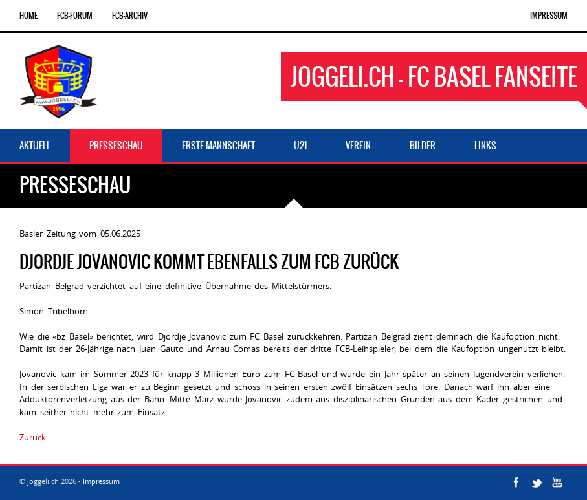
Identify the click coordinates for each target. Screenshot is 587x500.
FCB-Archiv (130, 15)
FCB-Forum (75, 15)
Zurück (32, 437)
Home (28, 15)
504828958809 (77, 437)
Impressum (549, 15)
